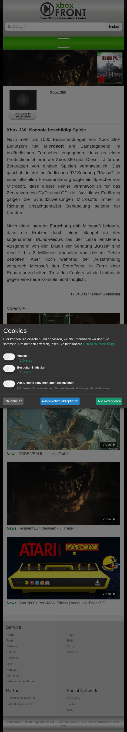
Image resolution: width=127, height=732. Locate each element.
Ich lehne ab (13, 401)
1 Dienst (24, 361)
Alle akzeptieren (109, 401)
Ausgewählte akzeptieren (60, 401)
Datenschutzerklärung (99, 344)
